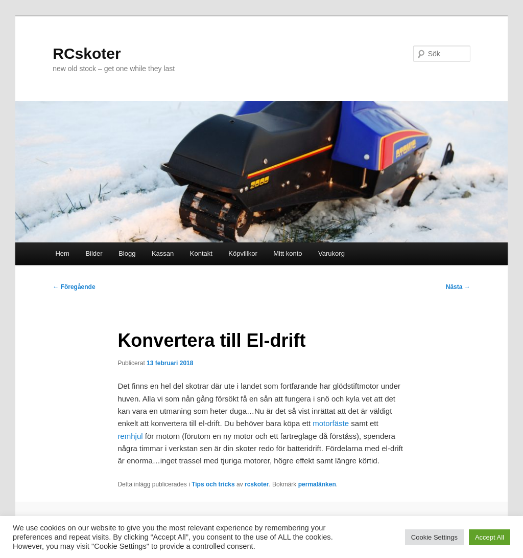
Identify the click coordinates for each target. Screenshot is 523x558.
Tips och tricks (213, 484)
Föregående (74, 287)
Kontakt (201, 253)
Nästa (458, 287)
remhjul (129, 436)
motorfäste (331, 423)
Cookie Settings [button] (434, 537)
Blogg (126, 253)
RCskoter (87, 53)
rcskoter (257, 484)
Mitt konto (287, 253)
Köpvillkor (242, 253)
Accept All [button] (489, 537)
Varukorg (331, 253)
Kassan (163, 253)
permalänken (317, 484)
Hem (62, 253)
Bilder (93, 253)
